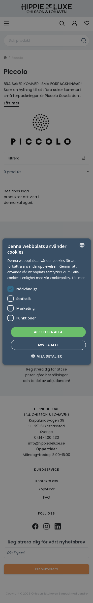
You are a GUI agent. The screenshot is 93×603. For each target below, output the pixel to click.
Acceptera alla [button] (48, 332)
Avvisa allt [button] (48, 344)
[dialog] (46, 301)
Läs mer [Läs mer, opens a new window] (78, 277)
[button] (46, 356)
